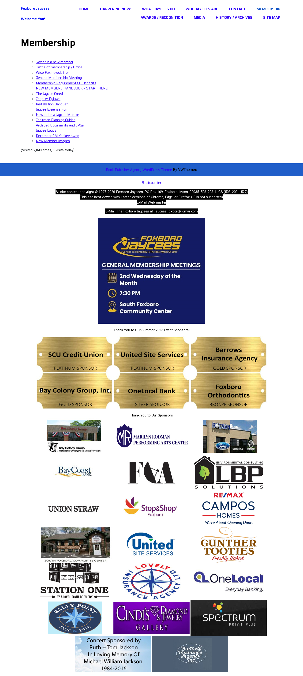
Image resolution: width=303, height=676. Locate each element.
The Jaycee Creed (49, 94)
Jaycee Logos (46, 130)
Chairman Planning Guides (55, 120)
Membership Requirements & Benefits (66, 83)
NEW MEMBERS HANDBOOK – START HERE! (72, 88)
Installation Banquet (52, 104)
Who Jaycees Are (202, 9)
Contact (237, 9)
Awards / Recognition (162, 17)
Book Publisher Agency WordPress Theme (139, 170)
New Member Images (53, 141)
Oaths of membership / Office (59, 67)
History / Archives (234, 17)
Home (84, 9)
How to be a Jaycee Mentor (57, 115)
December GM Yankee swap (57, 136)
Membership (268, 9)
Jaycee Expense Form (53, 109)
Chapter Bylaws (48, 99)
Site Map (271, 17)
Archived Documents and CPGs (60, 125)
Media (199, 17)
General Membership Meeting (59, 78)
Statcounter (151, 183)
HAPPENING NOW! (115, 9)
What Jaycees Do (158, 9)
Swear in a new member (54, 62)
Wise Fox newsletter (52, 72)
